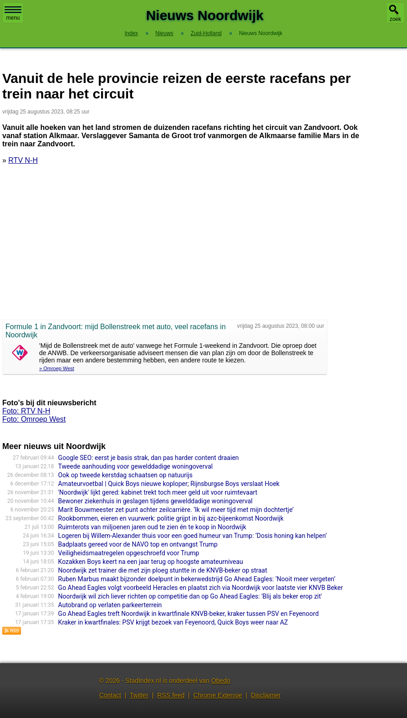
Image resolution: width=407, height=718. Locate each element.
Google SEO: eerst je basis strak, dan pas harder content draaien (148, 457)
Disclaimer (265, 695)
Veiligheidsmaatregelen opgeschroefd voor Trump (128, 553)
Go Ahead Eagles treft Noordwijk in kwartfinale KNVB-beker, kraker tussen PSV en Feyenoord (188, 613)
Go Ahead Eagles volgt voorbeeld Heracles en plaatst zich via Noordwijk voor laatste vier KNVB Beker (200, 587)
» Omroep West (56, 368)
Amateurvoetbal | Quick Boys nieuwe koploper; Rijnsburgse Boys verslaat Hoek (169, 483)
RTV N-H (23, 160)
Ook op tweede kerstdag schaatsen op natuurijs (125, 475)
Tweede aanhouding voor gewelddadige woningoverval (135, 466)
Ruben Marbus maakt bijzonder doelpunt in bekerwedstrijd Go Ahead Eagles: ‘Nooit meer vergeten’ (197, 579)
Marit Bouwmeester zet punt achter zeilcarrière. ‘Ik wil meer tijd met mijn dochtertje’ (176, 509)
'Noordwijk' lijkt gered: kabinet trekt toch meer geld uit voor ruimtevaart (158, 492)
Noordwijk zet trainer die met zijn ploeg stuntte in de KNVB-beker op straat (162, 570)
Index (131, 33)
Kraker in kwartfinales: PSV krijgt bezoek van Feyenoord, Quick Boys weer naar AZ (173, 622)
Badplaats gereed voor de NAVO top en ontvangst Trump (138, 544)
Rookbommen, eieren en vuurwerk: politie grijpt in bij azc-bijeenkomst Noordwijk (171, 518)
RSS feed (170, 695)
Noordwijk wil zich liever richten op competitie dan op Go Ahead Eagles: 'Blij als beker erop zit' (190, 596)
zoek (395, 19)
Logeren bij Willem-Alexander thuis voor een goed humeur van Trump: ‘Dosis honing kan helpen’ (192, 535)
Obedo (220, 680)
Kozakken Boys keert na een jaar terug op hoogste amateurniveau (150, 561)
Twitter (139, 695)
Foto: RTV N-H (26, 411)
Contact (110, 695)
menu (13, 13)
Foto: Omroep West (34, 419)
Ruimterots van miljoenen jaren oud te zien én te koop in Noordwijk (152, 527)
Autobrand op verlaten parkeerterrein (110, 605)
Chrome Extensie (217, 695)
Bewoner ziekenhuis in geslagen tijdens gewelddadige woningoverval (155, 501)
